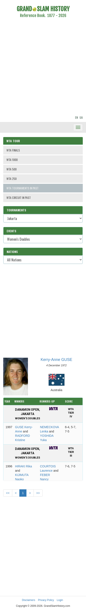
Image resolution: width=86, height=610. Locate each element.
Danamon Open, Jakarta (27, 414)
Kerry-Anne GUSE (56, 359)
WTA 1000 (12, 159)
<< (7, 493)
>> (38, 493)
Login (60, 600)
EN (76, 117)
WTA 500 (11, 169)
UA (81, 117)
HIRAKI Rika (23, 466)
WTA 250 (11, 178)
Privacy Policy (46, 600)
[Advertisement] (40, 67)
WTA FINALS (13, 150)
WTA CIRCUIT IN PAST (18, 197)
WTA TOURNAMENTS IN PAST (22, 188)
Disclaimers (28, 600)
